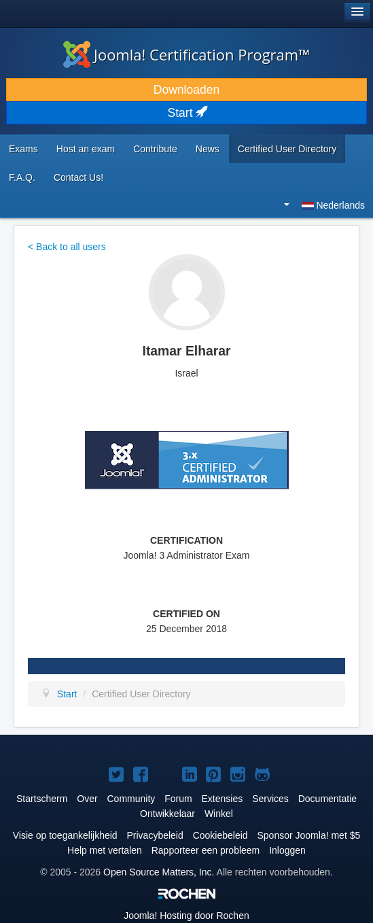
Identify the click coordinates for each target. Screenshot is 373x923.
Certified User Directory (287, 148)
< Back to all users (67, 246)
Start (187, 113)
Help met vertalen (104, 850)
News (207, 148)
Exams (23, 148)
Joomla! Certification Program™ (186, 54)
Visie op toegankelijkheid (65, 835)
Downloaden (186, 90)
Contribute (155, 148)
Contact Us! (78, 177)
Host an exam (85, 148)
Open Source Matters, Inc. (158, 872)
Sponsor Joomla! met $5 (309, 835)
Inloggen (287, 850)
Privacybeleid (155, 835)
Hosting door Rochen (186, 915)
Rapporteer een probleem (206, 850)
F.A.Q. (22, 177)
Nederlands (324, 205)
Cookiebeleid (220, 835)
